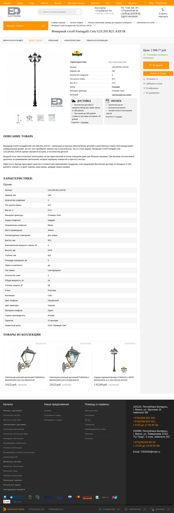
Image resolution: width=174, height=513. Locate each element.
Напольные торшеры (12, 470)
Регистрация (161, 3)
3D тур (87, 409)
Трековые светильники (12, 465)
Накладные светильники (13, 428)
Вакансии (89, 423)
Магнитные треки (10, 460)
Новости (44, 3)
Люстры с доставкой (12, 400)
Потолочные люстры (11, 405)
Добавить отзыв (152, 83)
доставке (84, 122)
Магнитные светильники (13, 456)
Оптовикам (89, 405)
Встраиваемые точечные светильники (18, 442)
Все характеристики (117, 62)
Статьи (119, 3)
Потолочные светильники (13, 419)
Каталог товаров (26, 25)
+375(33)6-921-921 (144, 410)
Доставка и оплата (76, 3)
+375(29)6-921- (102, 11)
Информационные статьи (95, 419)
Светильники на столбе (121, 95)
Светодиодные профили (14, 479)
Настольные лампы (12, 474)
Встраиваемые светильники (14, 433)
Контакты (132, 3)
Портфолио (89, 414)
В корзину (156, 65)
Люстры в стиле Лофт (12, 409)
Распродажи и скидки (53, 409)
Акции (20, 3)
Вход (151, 3)
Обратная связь (91, 400)
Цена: (155, 50)
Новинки (7, 3)
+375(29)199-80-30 (129, 10)
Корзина (161, 509)
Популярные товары (52, 405)
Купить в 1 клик (158, 73)
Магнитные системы (12, 451)
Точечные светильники (12, 437)
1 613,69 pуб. (106, 374)
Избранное (136, 509)
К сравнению (151, 93)
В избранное (150, 88)
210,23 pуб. (16, 374)
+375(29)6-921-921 (144, 407)
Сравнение (110, 509)
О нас (31, 3)
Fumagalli (116, 87)
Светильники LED (10, 446)
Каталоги (95, 3)
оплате (119, 117)
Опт (107, 3)
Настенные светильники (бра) (15, 423)
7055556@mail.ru (150, 441)
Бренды (58, 3)
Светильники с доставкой (14, 414)
